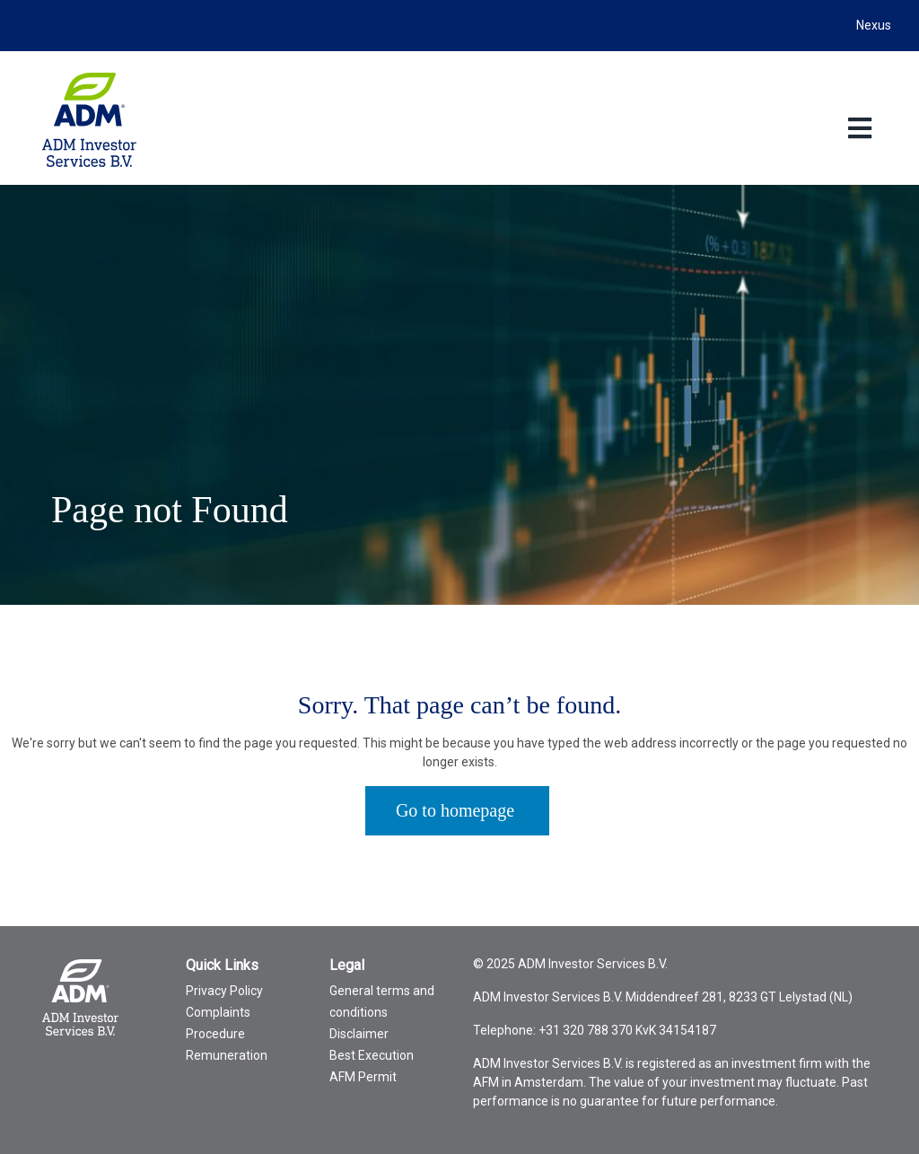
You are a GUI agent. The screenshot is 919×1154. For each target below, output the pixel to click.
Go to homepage (455, 810)
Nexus (873, 25)
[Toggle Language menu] (859, 128)
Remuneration (226, 1055)
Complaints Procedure (218, 1023)
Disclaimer (359, 1034)
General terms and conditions (381, 1001)
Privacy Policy (224, 991)
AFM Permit (363, 1077)
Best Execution (371, 1055)
